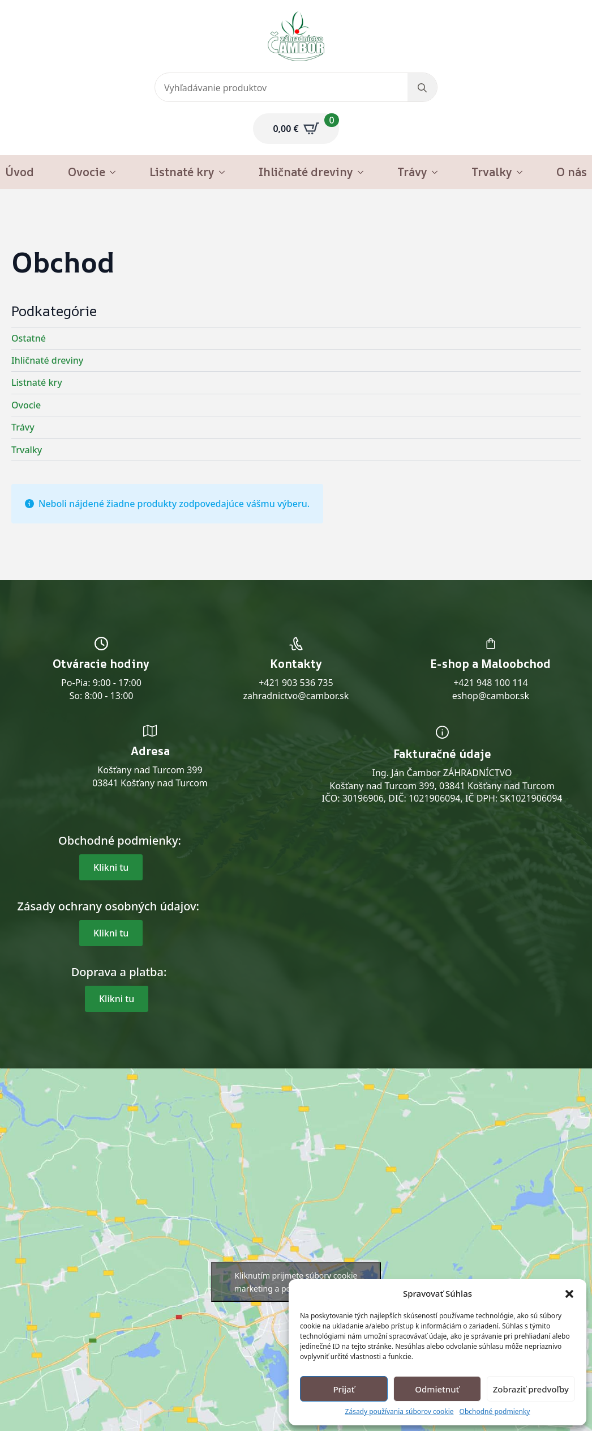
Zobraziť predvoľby (531, 1389)
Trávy (412, 172)
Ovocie (86, 172)
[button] (569, 1294)
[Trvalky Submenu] (523, 172)
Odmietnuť (437, 1389)
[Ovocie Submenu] (116, 172)
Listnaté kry (182, 172)
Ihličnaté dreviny (306, 172)
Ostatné (28, 338)
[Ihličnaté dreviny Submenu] (364, 172)
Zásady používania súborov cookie (399, 1411)
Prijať (343, 1389)
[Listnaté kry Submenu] (225, 172)
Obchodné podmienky (495, 1411)
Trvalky (491, 172)
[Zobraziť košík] (295, 128)
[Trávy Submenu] (438, 172)
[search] (422, 88)
